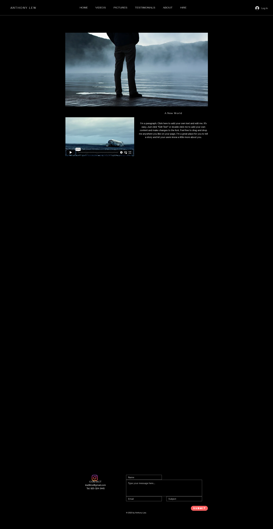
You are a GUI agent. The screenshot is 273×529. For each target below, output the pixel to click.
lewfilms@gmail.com (95, 485)
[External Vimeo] (99, 136)
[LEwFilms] (95, 478)
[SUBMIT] (199, 508)
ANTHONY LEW (23, 8)
